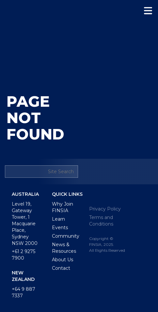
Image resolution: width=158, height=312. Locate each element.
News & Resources (64, 248)
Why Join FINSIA (62, 207)
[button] (148, 10)
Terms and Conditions (101, 220)
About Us (62, 260)
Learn (58, 219)
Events (60, 227)
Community (65, 236)
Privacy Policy (105, 209)
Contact (61, 268)
